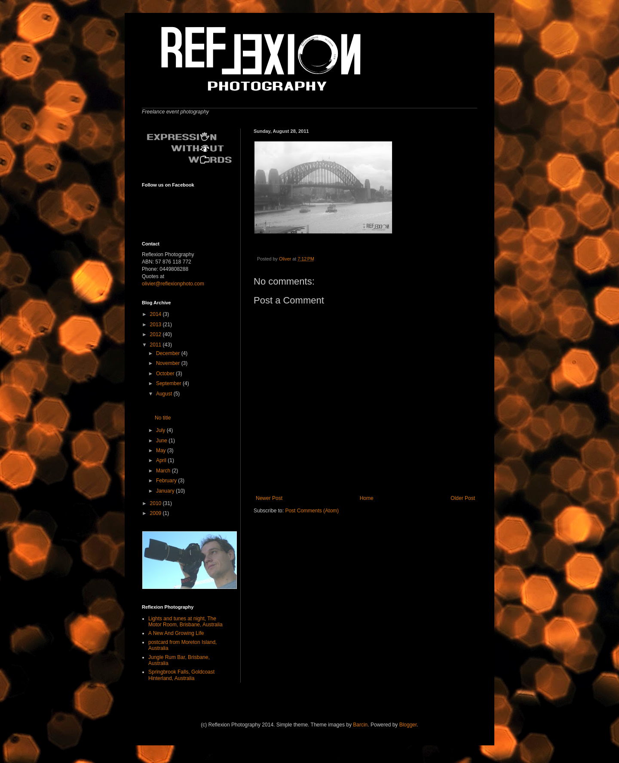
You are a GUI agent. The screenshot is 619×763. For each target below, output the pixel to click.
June (162, 441)
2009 (156, 513)
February (167, 481)
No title (163, 418)
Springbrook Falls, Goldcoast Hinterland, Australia (181, 675)
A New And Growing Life (176, 633)
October (166, 374)
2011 (156, 345)
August (165, 394)
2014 (156, 314)
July (161, 430)
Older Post (462, 498)
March (164, 471)
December (168, 353)
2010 (156, 503)
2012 (156, 334)
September (169, 383)
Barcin (360, 725)
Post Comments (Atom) (312, 511)
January (166, 491)
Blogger (408, 725)
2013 (156, 325)
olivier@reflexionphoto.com (173, 284)
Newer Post (269, 498)
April (162, 460)
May (161, 450)
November (168, 363)
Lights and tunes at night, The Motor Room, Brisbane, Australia (185, 622)
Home (367, 498)
